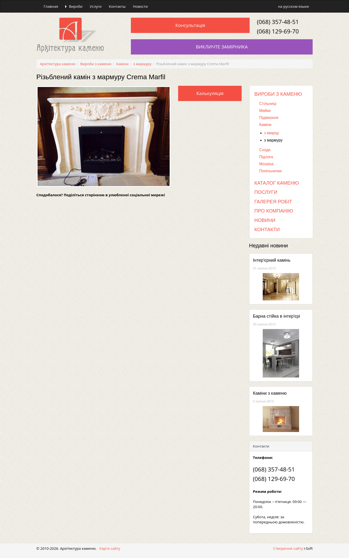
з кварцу (271, 133)
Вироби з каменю (278, 94)
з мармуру (273, 140)
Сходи (264, 150)
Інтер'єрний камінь (272, 260)
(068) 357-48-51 (278, 22)
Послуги (266, 192)
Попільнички (270, 171)
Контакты (117, 6)
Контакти (267, 229)
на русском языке (293, 6)
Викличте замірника (222, 47)
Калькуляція (209, 93)
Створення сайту (288, 548)
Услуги (96, 6)
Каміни (265, 125)
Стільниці (268, 104)
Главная (51, 6)
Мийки (265, 111)
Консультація (190, 25)
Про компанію (273, 210)
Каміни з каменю (270, 393)
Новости (140, 6)
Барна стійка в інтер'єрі (276, 316)
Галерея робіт (273, 201)
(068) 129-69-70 (278, 31)
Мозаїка (266, 164)
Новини (265, 220)
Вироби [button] (73, 6)
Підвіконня (268, 118)
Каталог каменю (276, 183)
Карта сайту (109, 548)
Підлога (266, 157)
